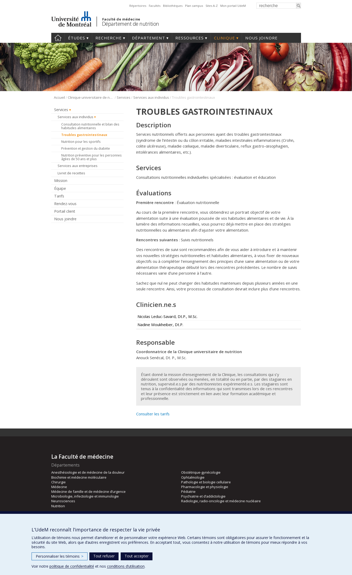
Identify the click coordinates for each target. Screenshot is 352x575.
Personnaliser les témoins (59, 556)
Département (148, 37)
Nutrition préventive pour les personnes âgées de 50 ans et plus (91, 157)
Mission (60, 180)
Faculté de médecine (121, 19)
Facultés (154, 6)
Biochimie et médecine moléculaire (78, 477)
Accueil (58, 38)
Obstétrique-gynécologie (201, 472)
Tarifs (59, 196)
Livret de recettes (71, 173)
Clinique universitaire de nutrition (91, 97)
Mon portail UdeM (233, 6)
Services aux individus (151, 97)
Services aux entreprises (78, 165)
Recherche (108, 37)
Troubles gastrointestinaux (84, 135)
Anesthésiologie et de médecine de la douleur (88, 472)
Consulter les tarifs (153, 413)
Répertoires (137, 6)
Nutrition (58, 506)
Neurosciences (63, 501)
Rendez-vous (65, 203)
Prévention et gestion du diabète (85, 148)
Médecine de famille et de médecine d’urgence (88, 491)
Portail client (64, 211)
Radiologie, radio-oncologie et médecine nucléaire (221, 501)
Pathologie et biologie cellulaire (206, 482)
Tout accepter (137, 555)
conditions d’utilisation (126, 566)
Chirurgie (58, 482)
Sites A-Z (212, 6)
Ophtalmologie (193, 477)
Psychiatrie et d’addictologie (203, 496)
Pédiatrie (188, 491)
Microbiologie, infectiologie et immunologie (85, 496)
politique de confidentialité (71, 566)
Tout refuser (104, 555)
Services (123, 97)
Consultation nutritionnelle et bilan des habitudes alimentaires (90, 126)
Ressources (189, 37)
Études (76, 37)
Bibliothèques (172, 6)
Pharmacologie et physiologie (204, 486)
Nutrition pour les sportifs (81, 141)
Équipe (60, 188)
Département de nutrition (130, 23)
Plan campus (194, 6)
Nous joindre (261, 37)
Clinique (224, 37)
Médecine (59, 486)
